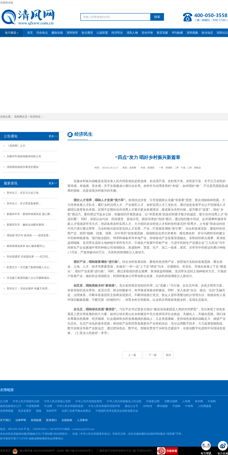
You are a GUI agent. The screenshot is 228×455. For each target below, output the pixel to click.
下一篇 (153, 354)
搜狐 (38, 410)
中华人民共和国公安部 (57, 401)
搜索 (157, 16)
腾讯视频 (162, 406)
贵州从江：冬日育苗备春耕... (24, 203)
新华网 (199, 401)
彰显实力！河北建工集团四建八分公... (29, 267)
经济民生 (35, 116)
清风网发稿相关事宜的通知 (23, 167)
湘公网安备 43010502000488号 (34, 451)
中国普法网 (152, 401)
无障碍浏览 (6, 2)
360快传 (147, 406)
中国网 (176, 406)
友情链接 (36, 420)
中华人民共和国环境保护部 (104, 406)
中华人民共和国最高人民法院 (124, 401)
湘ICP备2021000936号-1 (79, 450)
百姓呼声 (51, 410)
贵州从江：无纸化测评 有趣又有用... (28, 288)
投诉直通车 (24, 410)
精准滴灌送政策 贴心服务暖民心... (27, 246)
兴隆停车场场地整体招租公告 (24, 156)
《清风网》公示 (16, 145)
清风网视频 (6, 410)
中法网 (48, 406)
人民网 (186, 401)
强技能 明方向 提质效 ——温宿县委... (29, 235)
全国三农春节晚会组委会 (76, 410)
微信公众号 (131, 406)
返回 (168, 354)
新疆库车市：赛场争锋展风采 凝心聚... (29, 214)
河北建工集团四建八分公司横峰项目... (29, 277)
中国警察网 (32, 406)
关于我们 (5, 420)
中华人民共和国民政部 (70, 406)
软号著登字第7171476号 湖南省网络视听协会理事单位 (31, 438)
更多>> (53, 136)
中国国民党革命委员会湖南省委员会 (117, 410)
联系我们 (51, 420)
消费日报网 (170, 401)
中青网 (189, 406)
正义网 (4, 401)
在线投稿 (67, 420)
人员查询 (82, 420)
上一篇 (132, 354)
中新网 (212, 401)
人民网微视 (204, 406)
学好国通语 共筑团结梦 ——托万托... (28, 256)
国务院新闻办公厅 (10, 406)
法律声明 (20, 420)
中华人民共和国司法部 (26, 401)
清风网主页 (20, 116)
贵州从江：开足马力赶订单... (24, 192)
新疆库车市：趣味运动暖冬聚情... (26, 224)
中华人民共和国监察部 (88, 401)
